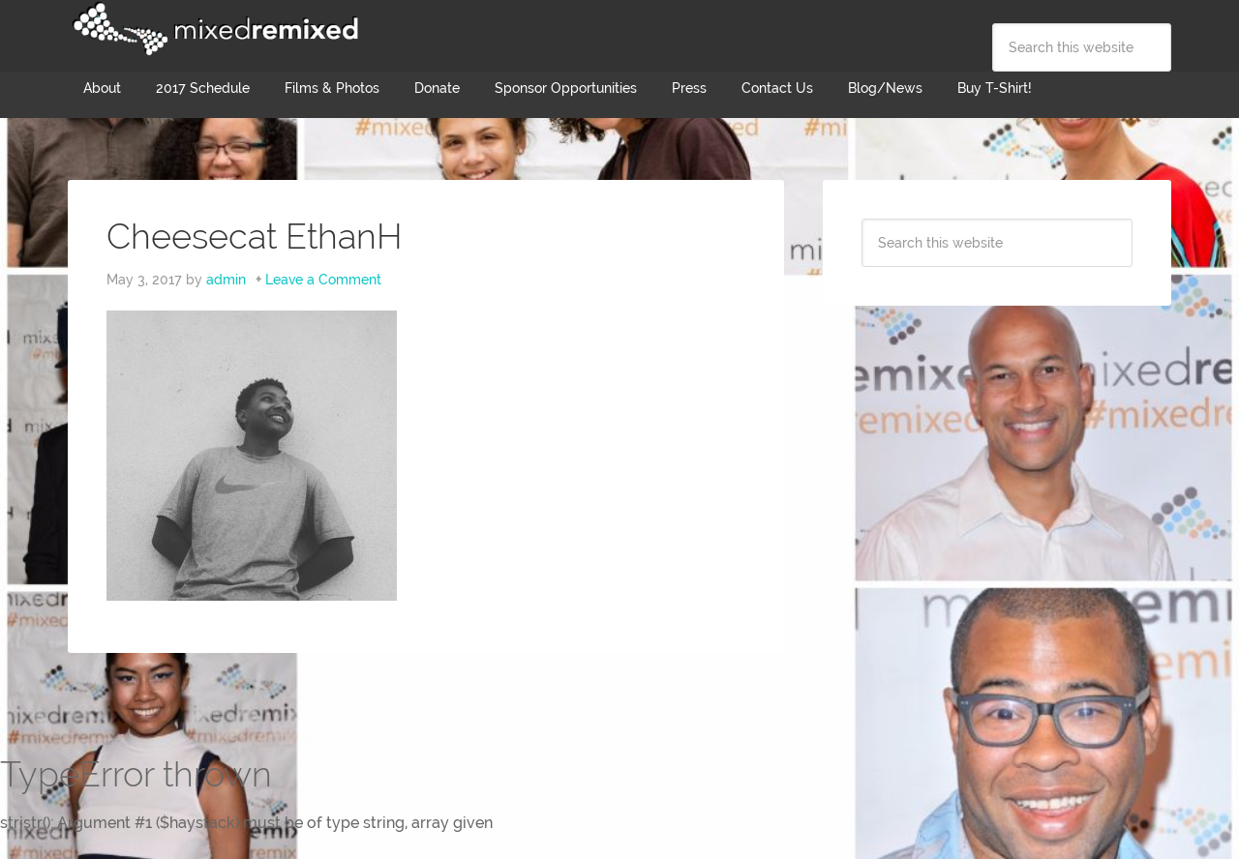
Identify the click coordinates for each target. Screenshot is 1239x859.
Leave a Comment (323, 279)
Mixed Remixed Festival (213, 29)
